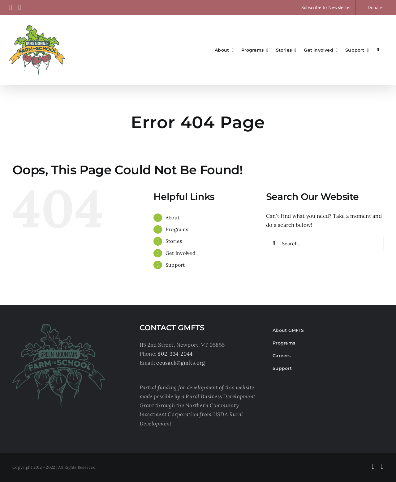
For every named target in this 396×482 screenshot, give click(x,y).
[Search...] (325, 243)
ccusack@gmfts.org (180, 362)
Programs (177, 229)
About (172, 217)
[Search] (274, 243)
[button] (378, 50)
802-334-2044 (174, 353)
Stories (174, 241)
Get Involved (181, 253)
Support (175, 265)
